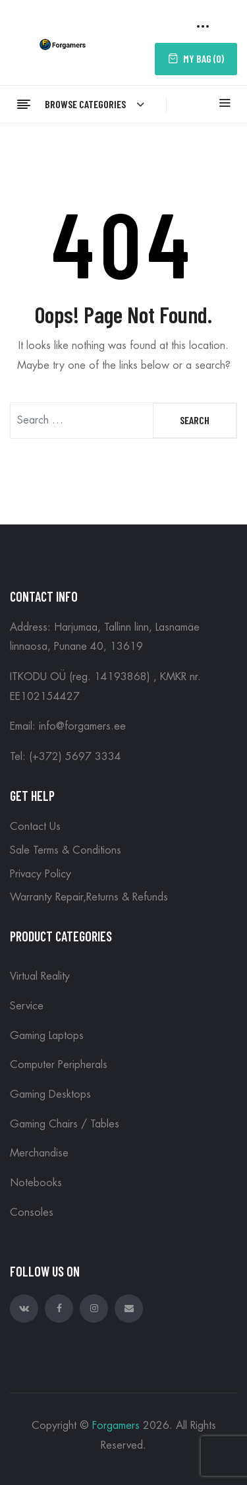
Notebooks (36, 1183)
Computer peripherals (58, 1064)
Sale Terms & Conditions (65, 850)
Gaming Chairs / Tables (64, 1124)
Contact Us (35, 826)
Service (26, 1006)
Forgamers (116, 1425)
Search (194, 420)
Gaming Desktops (50, 1094)
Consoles (31, 1212)
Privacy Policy (40, 874)
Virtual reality (40, 976)
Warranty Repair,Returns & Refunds (89, 897)
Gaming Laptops (47, 1035)
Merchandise (39, 1153)
